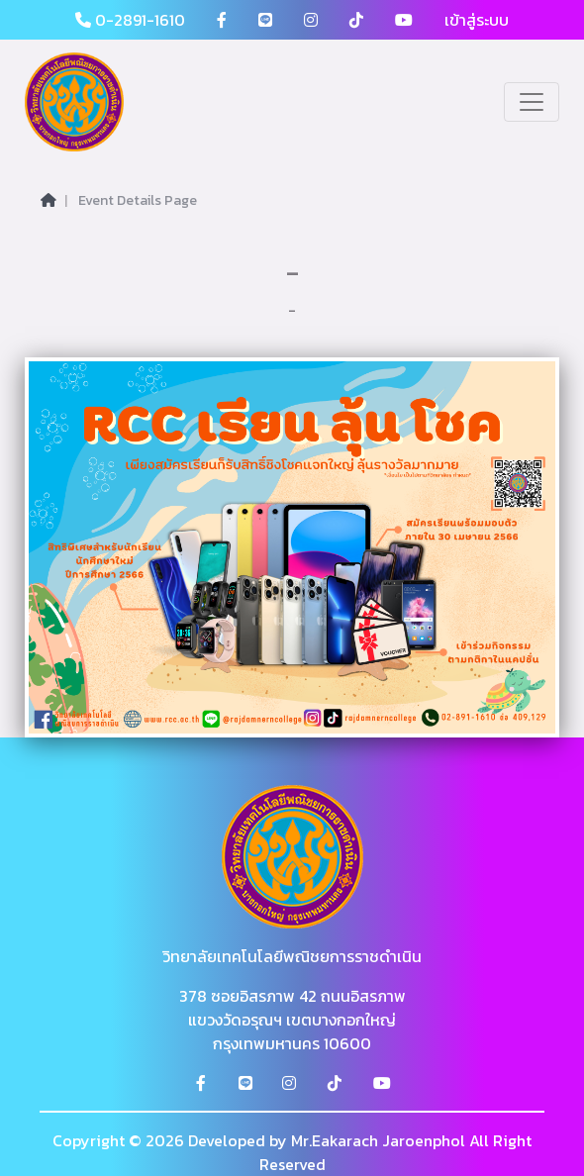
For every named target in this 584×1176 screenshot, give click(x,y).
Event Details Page (137, 200)
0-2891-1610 (130, 20)
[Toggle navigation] (531, 102)
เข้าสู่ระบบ (476, 20)
